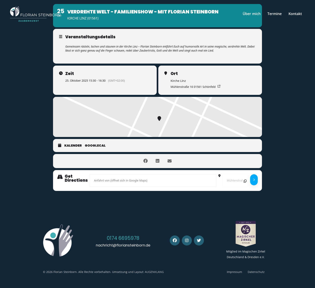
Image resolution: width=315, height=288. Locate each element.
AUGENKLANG (154, 272)
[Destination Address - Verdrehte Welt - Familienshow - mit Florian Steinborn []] (235, 180)
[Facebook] (175, 240)
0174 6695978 (123, 238)
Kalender (73, 146)
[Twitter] (199, 240)
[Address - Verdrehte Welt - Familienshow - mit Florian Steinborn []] (153, 180)
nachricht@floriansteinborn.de (123, 245)
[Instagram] (187, 240)
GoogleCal (95, 146)
